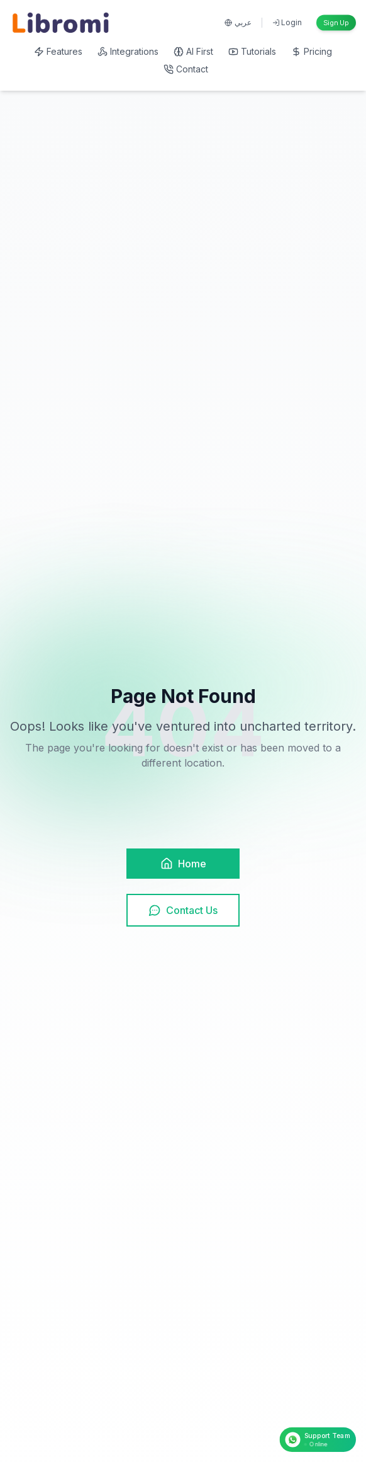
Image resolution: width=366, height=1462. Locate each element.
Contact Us (183, 910)
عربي (238, 22)
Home (183, 863)
